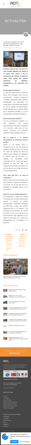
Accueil (5, 396)
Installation (6, 416)
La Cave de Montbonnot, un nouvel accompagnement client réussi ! (18, 308)
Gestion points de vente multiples (12, 414)
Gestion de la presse (8, 408)
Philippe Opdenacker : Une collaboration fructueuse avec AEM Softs (18, 339)
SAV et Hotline (7, 420)
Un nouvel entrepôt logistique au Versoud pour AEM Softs (17, 332)
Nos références (7, 400)
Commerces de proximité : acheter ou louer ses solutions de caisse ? (18, 320)
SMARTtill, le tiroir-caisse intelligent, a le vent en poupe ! (17, 296)
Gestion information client (10, 406)
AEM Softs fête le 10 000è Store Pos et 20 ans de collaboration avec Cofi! (14, 277)
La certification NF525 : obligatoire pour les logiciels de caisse (18, 314)
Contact (5, 426)
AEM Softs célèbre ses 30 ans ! (17, 325)
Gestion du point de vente (10, 404)
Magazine (6, 424)
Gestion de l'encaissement (10, 402)
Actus (4, 422)
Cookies (13, 430)
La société (6, 398)
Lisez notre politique (24, 442)
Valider (14, 442)
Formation (6, 418)
